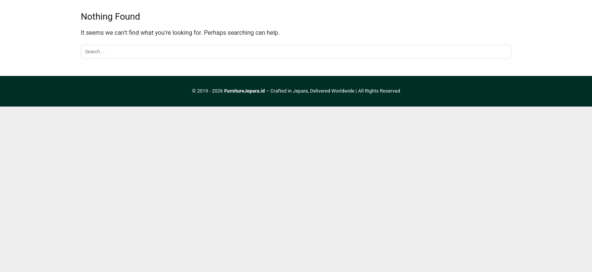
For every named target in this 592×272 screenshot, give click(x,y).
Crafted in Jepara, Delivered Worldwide (312, 91)
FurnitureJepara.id (244, 91)
